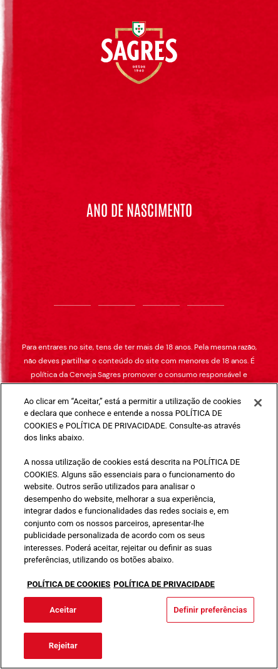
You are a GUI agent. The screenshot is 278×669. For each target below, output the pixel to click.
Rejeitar (63, 645)
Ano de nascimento (139, 209)
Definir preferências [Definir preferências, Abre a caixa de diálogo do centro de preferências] (210, 610)
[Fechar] (258, 403)
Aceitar (62, 610)
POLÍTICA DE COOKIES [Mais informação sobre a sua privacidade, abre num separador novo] (68, 584)
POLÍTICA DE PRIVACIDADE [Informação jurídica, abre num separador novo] (164, 584)
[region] (139, 526)
